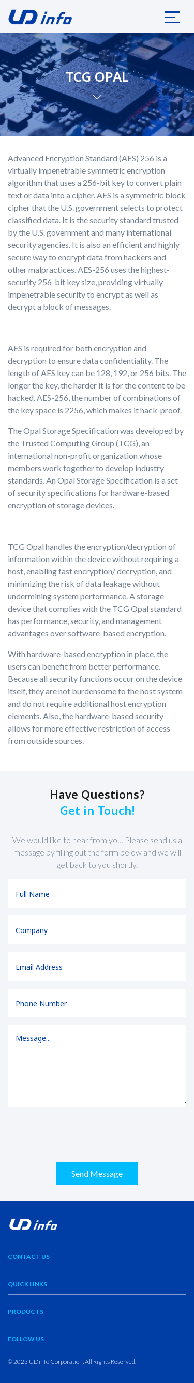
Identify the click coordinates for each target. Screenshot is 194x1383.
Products (25, 1311)
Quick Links (27, 1284)
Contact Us (29, 1257)
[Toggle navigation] (172, 16)
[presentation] (86, 1134)
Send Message (97, 1173)
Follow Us (26, 1339)
